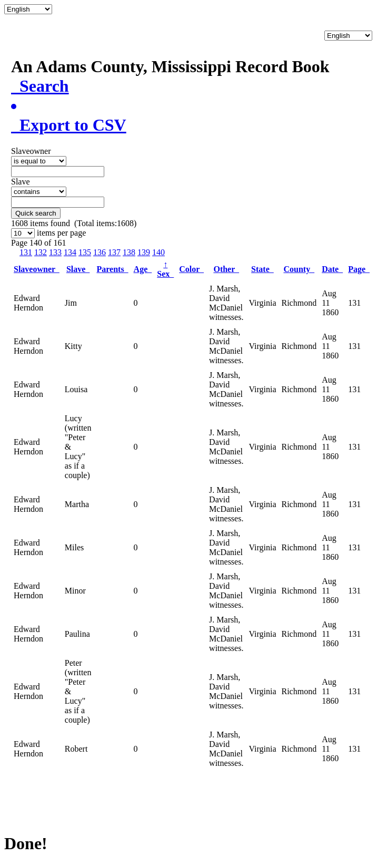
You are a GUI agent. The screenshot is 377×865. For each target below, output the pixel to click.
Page (359, 269)
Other (226, 269)
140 (158, 252)
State (262, 269)
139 (143, 252)
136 (99, 252)
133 (55, 252)
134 (70, 252)
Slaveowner (36, 269)
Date (332, 269)
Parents (112, 269)
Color (191, 269)
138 (129, 252)
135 (84, 252)
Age (143, 269)
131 (25, 252)
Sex (165, 269)
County (298, 269)
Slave (78, 269)
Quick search (35, 213)
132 (40, 252)
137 (114, 252)
